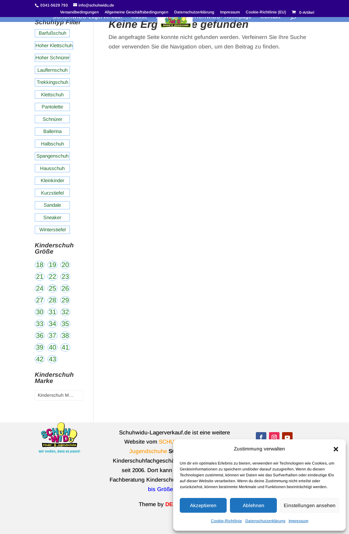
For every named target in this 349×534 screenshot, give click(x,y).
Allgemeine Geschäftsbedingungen (136, 12)
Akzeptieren (203, 505)
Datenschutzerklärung (265, 521)
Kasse (139, 16)
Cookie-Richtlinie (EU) (266, 12)
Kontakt (270, 16)
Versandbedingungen (79, 12)
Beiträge (167, 16)
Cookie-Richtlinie (226, 521)
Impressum (298, 521)
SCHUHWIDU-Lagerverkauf (88, 16)
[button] (336, 449)
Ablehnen (253, 505)
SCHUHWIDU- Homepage (219, 16)
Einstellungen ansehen (310, 505)
